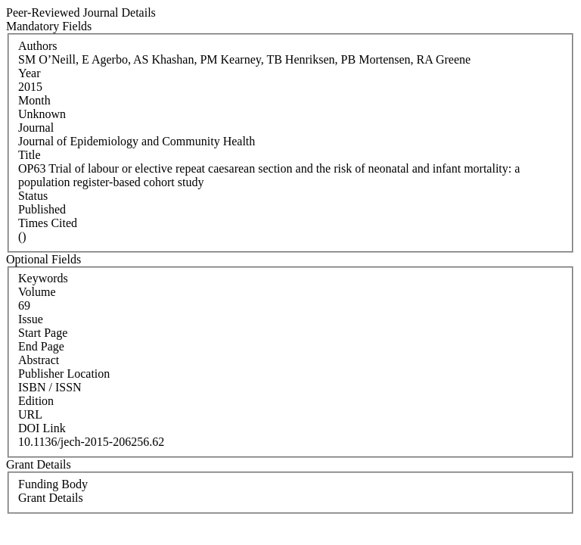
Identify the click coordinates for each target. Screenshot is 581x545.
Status (33, 195)
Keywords (43, 278)
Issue (30, 319)
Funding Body (53, 484)
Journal (36, 127)
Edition (36, 400)
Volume (36, 291)
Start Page (42, 332)
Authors (37, 45)
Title (29, 154)
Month (34, 100)
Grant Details (50, 497)
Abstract (38, 359)
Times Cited (47, 222)
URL (30, 414)
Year (29, 73)
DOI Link (42, 428)
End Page (41, 346)
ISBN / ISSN (50, 387)
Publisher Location (64, 373)
